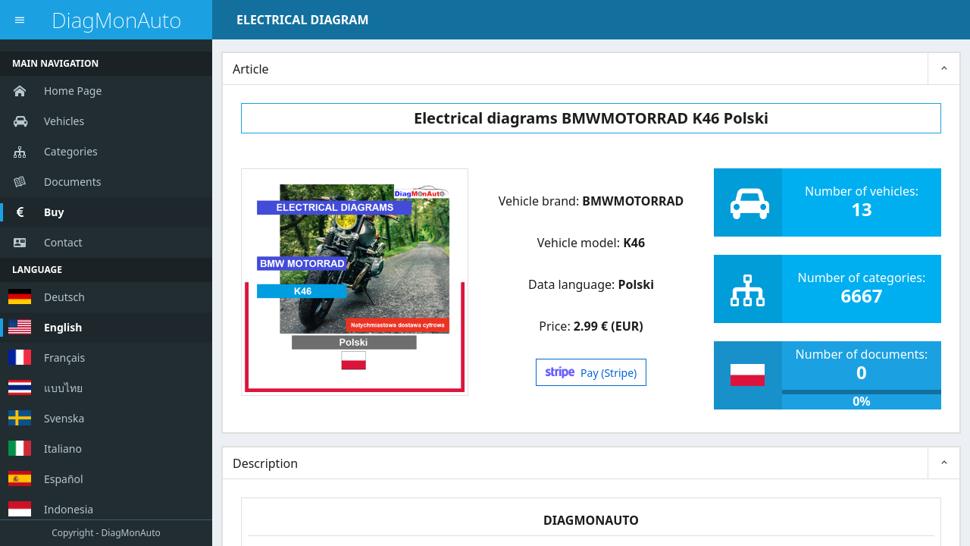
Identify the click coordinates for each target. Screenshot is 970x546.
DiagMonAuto (116, 20)
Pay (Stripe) (591, 373)
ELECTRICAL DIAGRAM (302, 19)
